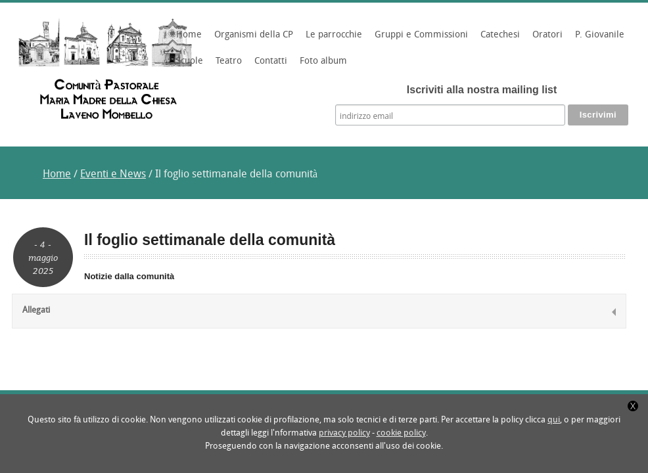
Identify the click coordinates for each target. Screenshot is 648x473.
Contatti (270, 61)
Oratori (545, 39)
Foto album (323, 61)
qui (553, 420)
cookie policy (401, 433)
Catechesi (498, 39)
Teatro (229, 61)
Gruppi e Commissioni (419, 39)
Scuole (187, 65)
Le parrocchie (332, 39)
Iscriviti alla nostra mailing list (482, 89)
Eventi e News (113, 174)
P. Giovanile (597, 39)
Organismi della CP (251, 39)
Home (189, 35)
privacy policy (344, 433)
